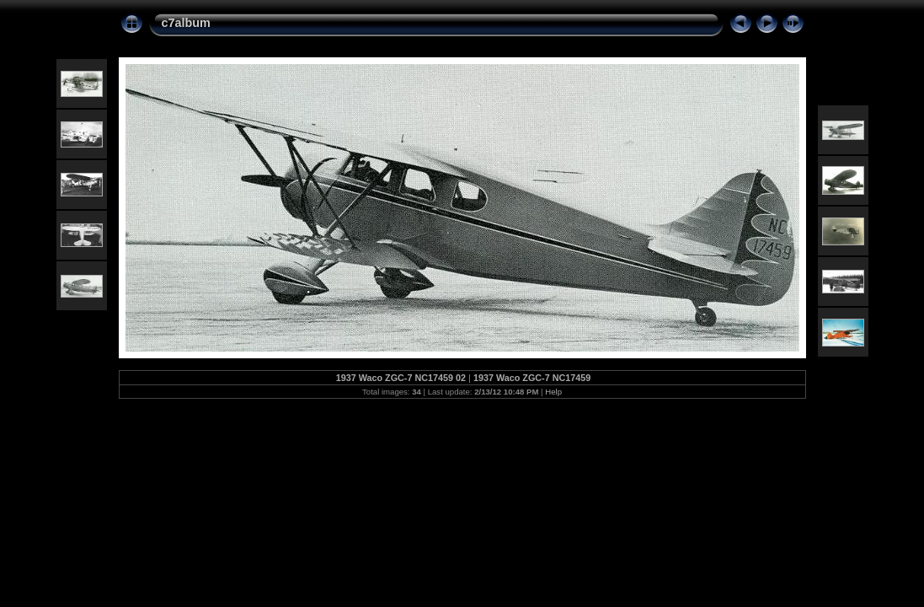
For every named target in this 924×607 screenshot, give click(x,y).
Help (553, 391)
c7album (186, 23)
